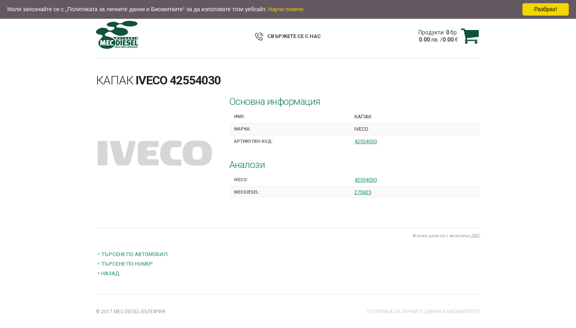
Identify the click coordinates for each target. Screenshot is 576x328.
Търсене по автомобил (134, 254)
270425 (362, 192)
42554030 (365, 141)
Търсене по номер (127, 263)
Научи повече (286, 9)
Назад (110, 273)
